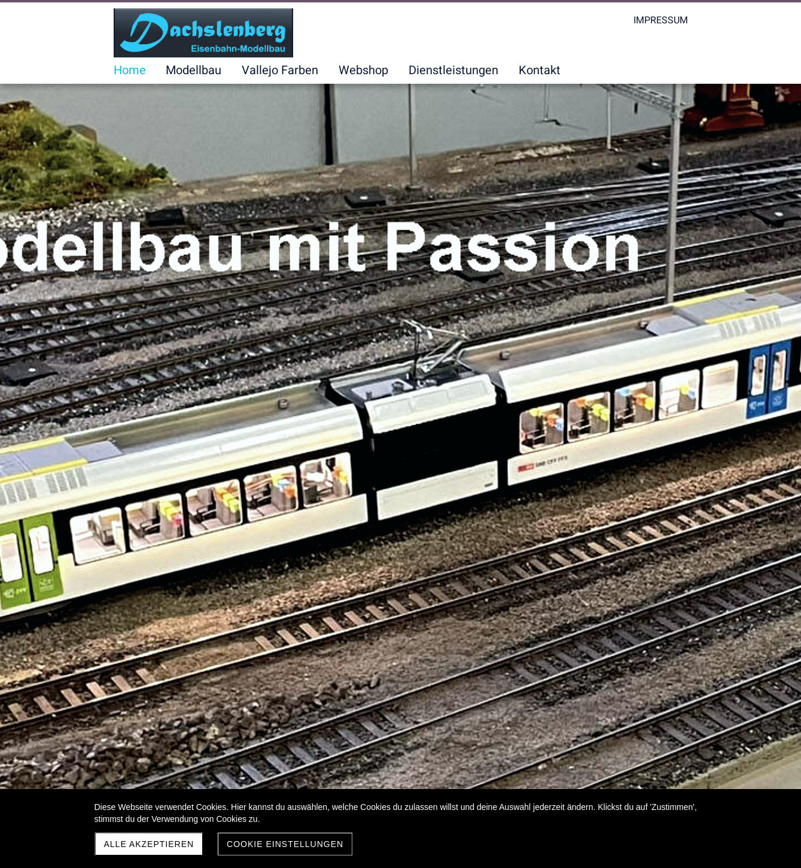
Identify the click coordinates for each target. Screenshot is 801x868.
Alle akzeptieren (149, 844)
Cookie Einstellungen (285, 844)
